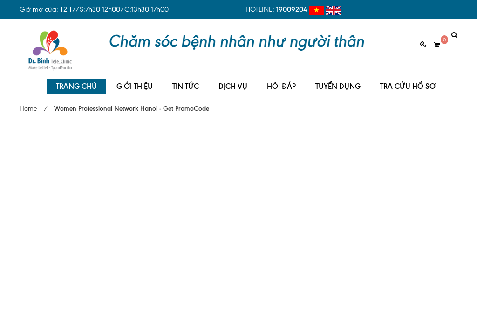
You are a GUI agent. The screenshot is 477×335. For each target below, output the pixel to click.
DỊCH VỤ (232, 79)
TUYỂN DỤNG (338, 79)
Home (28, 102)
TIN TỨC (185, 79)
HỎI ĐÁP (281, 79)
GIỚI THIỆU (134, 79)
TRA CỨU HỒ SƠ (408, 79)
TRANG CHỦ (76, 79)
